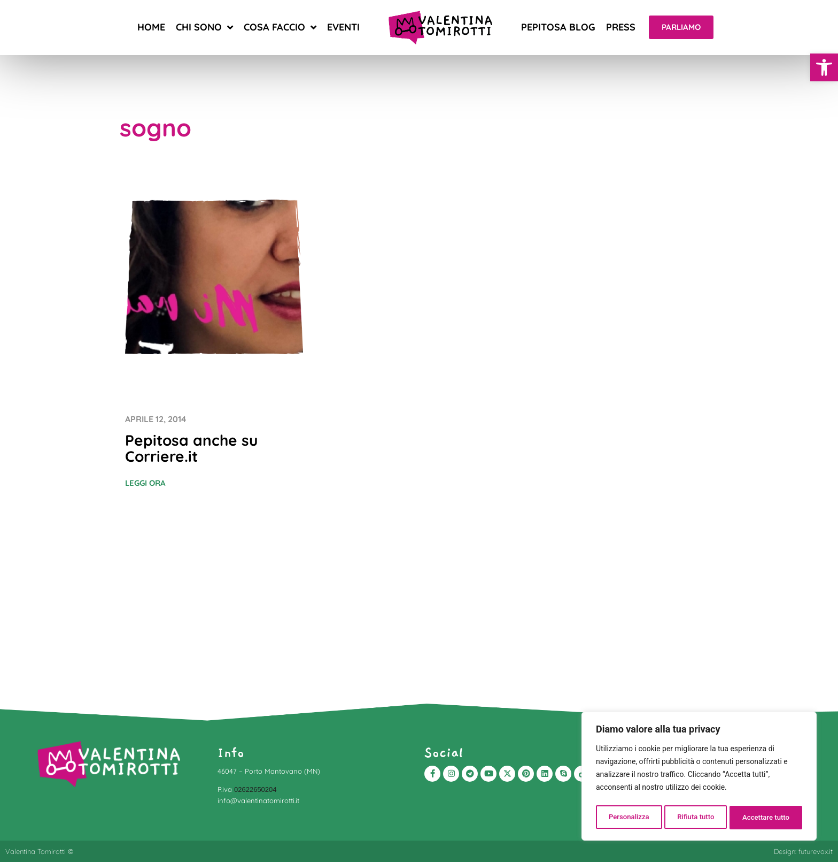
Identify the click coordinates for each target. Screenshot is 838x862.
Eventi (343, 27)
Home (151, 27)
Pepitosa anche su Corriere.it (191, 448)
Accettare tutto (766, 817)
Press (620, 27)
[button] (824, 67)
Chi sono (204, 27)
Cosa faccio (280, 27)
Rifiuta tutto (696, 817)
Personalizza (628, 817)
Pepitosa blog (558, 27)
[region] (699, 778)
